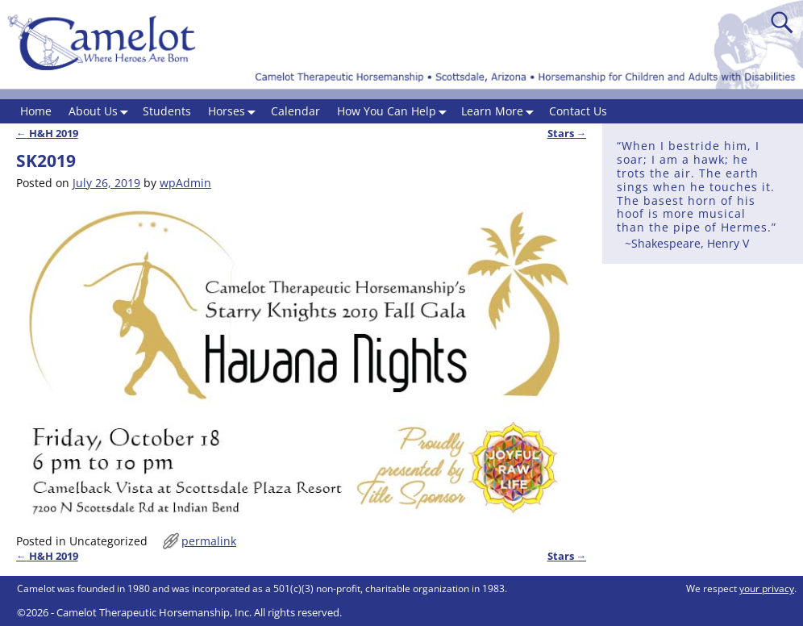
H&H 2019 (47, 133)
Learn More (500, 111)
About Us (102, 111)
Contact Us (578, 111)
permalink (208, 541)
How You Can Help (395, 111)
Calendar (295, 111)
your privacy (766, 588)
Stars (567, 133)
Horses (235, 111)
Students (167, 111)
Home (36, 111)
